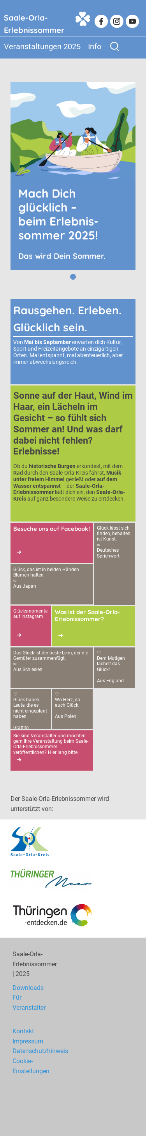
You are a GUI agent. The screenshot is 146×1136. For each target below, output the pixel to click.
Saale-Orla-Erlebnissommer (34, 22)
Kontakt (23, 1031)
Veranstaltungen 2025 (42, 46)
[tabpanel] (73, 176)
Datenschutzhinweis (40, 1051)
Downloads (28, 987)
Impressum (27, 1041)
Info (94, 46)
